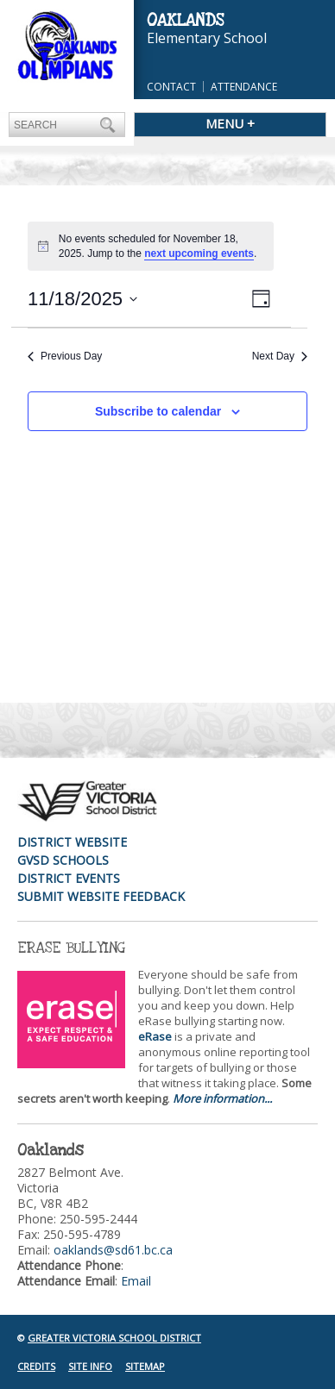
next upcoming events (199, 253)
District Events (68, 878)
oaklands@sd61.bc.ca (113, 1250)
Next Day (279, 356)
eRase (155, 1036)
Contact (171, 86)
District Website (72, 842)
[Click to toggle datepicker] (82, 299)
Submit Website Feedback (101, 896)
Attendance (244, 86)
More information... (222, 1098)
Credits (36, 1366)
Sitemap (145, 1366)
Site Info (90, 1366)
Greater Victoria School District (114, 1337)
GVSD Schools (63, 860)
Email (136, 1281)
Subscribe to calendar (158, 411)
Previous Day (65, 356)
